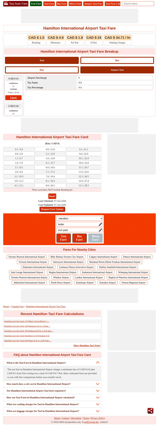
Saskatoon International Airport (97, 272)
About (57, 418)
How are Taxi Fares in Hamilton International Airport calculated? (41, 397)
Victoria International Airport (33, 262)
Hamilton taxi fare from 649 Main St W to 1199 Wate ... (27, 340)
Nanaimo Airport (107, 282)
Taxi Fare (49, 3)
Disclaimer (76, 418)
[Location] (79, 218)
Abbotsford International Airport (29, 282)
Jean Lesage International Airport (27, 272)
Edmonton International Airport (38, 267)
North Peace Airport (60, 282)
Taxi (42, 60)
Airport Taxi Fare (93, 3)
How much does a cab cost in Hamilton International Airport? (39, 384)
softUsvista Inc (91, 422)
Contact (65, 418)
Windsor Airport (61, 277)
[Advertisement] (79, 16)
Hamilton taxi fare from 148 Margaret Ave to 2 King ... (27, 326)
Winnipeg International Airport (133, 272)
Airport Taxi (117, 70)
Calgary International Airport (103, 256)
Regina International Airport (62, 272)
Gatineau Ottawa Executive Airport (76, 267)
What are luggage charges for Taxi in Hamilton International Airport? (43, 411)
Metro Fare (75, 3)
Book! (52, 196)
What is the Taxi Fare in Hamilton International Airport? (36, 363)
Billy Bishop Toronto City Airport (67, 256)
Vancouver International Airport (68, 262)
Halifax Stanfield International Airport (117, 267)
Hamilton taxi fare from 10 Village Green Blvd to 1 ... (26, 321)
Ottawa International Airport (137, 256)
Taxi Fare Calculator (116, 3)
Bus (117, 60)
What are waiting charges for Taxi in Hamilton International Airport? (43, 404)
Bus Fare (61, 3)
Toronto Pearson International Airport (26, 256)
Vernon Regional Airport (133, 282)
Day (42, 70)
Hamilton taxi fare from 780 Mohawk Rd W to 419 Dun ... (28, 331)
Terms (86, 418)
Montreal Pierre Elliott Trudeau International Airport (114, 262)
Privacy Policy (98, 418)
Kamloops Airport (85, 282)
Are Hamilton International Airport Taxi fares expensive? (36, 390)
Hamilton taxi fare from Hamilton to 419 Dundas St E (26, 336)
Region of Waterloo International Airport (128, 277)
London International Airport (89, 277)
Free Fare (36, 3)
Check (13, 97)
